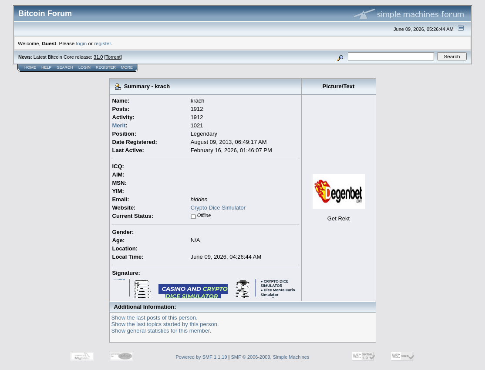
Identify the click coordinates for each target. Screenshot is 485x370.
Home (30, 67)
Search (65, 67)
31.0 (98, 57)
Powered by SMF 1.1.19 (201, 357)
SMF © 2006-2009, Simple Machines (270, 357)
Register (106, 67)
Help (46, 67)
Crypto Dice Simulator (218, 207)
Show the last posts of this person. (154, 317)
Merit (119, 125)
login (81, 43)
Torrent (113, 57)
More (127, 67)
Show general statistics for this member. (161, 330)
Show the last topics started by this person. (165, 324)
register (102, 43)
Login (84, 67)
